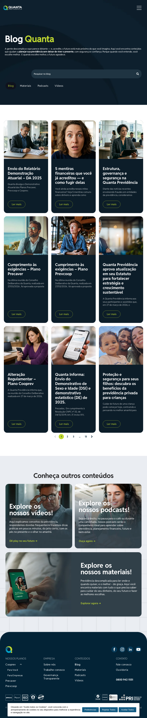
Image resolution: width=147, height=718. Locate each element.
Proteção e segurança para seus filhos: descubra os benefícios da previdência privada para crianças (121, 386)
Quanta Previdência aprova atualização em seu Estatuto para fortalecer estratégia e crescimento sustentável (120, 278)
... (79, 436)
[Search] (86, 73)
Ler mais (16, 204)
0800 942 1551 (124, 679)
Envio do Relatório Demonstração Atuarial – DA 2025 (25, 173)
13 (86, 436)
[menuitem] (11, 85)
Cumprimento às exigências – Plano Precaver (24, 269)
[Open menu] (139, 7)
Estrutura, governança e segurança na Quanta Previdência (120, 175)
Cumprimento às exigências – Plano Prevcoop (71, 269)
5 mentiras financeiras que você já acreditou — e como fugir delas (73, 175)
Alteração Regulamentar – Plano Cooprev (22, 379)
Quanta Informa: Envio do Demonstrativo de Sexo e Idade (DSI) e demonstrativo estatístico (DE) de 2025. (73, 388)
